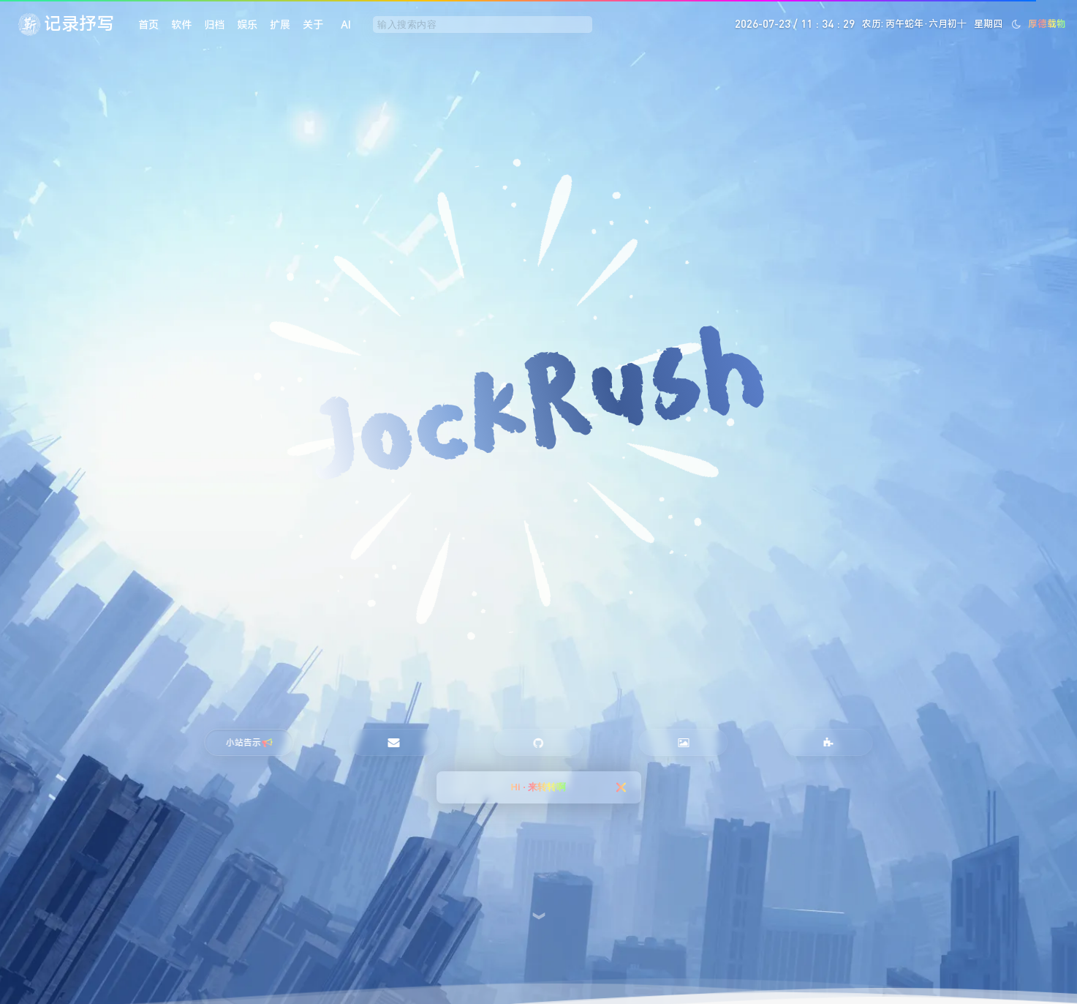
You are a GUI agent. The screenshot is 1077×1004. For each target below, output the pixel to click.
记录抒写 (79, 23)
